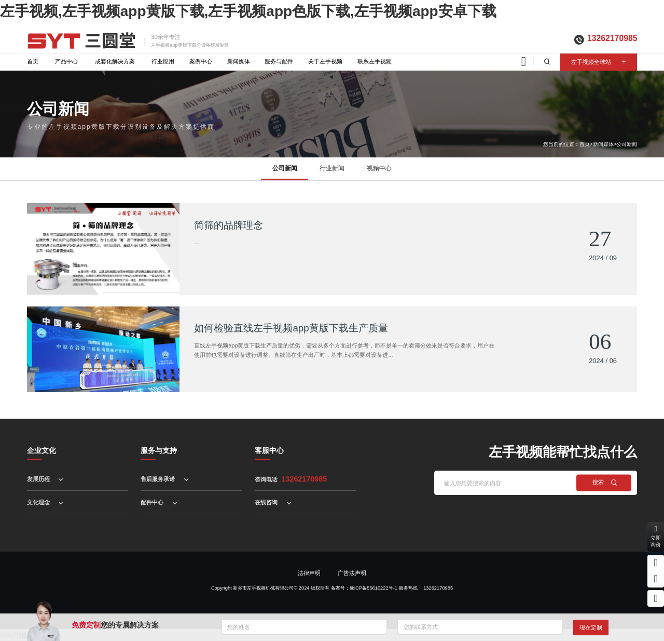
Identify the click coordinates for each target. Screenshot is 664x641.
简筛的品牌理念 (228, 225)
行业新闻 (332, 168)
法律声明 (309, 573)
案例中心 (200, 61)
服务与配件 (279, 61)
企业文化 (41, 450)
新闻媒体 (238, 61)
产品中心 (66, 61)
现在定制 (590, 627)
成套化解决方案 (115, 61)
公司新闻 (626, 144)
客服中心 (269, 450)
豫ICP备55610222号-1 (373, 588)
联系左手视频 (374, 61)
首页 (32, 61)
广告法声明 (352, 573)
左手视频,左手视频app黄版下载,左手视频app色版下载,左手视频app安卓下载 (248, 11)
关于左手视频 (325, 61)
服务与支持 (159, 450)
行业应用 (162, 61)
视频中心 (379, 168)
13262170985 (612, 38)
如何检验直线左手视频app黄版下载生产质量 (291, 328)
